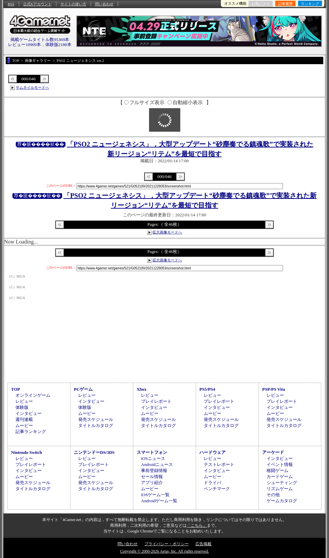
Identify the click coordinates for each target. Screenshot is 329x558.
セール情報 (152, 476)
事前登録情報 (154, 470)
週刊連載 (24, 419)
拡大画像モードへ (167, 232)
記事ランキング (30, 431)
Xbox (142, 389)
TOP (15, 389)
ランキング (310, 4)
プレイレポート (156, 401)
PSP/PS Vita (273, 389)
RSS (11, 4)
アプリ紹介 (152, 482)
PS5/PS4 (207, 389)
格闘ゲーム (277, 470)
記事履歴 (285, 4)
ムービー (24, 425)
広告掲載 (203, 544)
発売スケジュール (95, 419)
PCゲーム (83, 389)
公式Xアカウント (37, 4)
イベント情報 (280, 464)
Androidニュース (157, 464)
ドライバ (212, 482)
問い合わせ (104, 4)
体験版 (22, 407)
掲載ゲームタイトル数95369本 (39, 39)
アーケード (273, 452)
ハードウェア (212, 452)
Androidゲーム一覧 (159, 500)
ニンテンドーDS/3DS (94, 452)
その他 (273, 494)
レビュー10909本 (24, 44)
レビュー (24, 401)
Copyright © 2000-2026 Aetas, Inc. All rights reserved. (164, 551)
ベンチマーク (217, 488)
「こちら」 (197, 525)
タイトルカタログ (95, 425)
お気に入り (260, 4)
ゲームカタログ (282, 500)
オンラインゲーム (32, 395)
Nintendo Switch (26, 452)
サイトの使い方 (73, 4)
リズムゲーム (280, 488)
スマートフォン (152, 452)
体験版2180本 (58, 44)
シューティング (282, 482)
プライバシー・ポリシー (166, 544)
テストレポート (219, 464)
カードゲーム (280, 476)
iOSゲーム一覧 (155, 494)
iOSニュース (153, 458)
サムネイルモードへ (32, 87)
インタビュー (28, 413)
